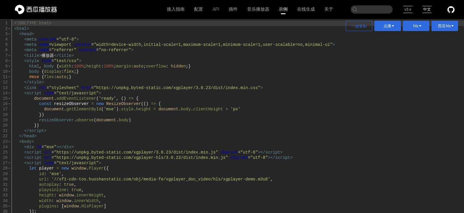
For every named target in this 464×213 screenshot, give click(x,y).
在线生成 (306, 9)
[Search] (371, 9)
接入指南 (176, 9)
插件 (233, 9)
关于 (328, 9)
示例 (283, 9)
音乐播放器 (258, 9)
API (215, 9)
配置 (198, 9)
